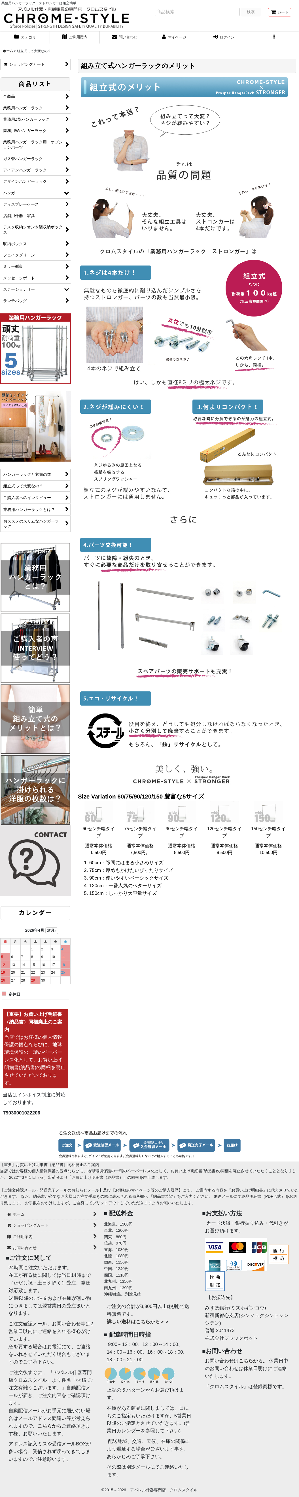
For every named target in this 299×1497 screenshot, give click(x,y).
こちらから (49, 1426)
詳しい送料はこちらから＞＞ (138, 1321)
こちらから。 (253, 1361)
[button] (274, 37)
